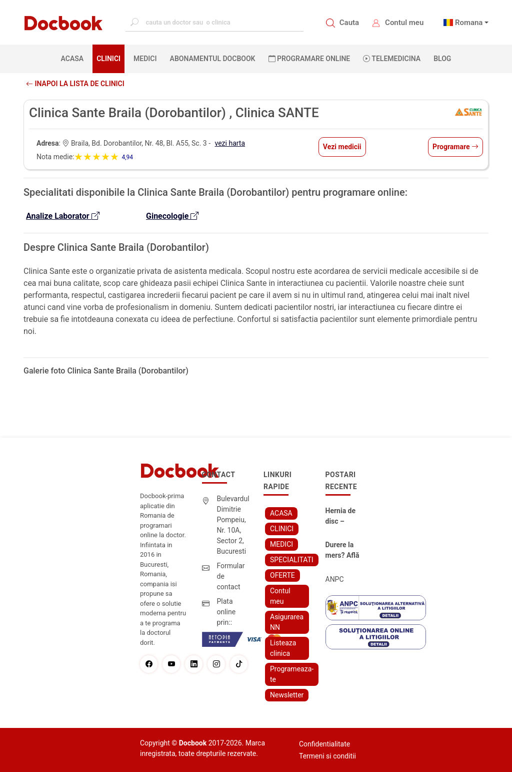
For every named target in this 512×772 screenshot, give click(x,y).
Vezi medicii (342, 147)
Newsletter (287, 695)
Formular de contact (231, 576)
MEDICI (145, 59)
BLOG (442, 59)
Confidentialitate (324, 744)
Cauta (349, 22)
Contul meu (404, 22)
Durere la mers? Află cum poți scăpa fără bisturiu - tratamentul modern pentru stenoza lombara (344, 551)
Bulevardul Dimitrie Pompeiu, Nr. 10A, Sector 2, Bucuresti (233, 525)
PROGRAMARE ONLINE (309, 59)
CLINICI (108, 59)
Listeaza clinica (283, 648)
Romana (469, 22)
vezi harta (230, 143)
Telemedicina (391, 59)
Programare (455, 147)
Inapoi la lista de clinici (75, 84)
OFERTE (282, 575)
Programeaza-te (292, 674)
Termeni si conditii (327, 756)
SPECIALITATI (292, 560)
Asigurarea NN (287, 622)
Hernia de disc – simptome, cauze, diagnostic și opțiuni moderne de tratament (344, 517)
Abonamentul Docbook (213, 59)
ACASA (74, 58)
